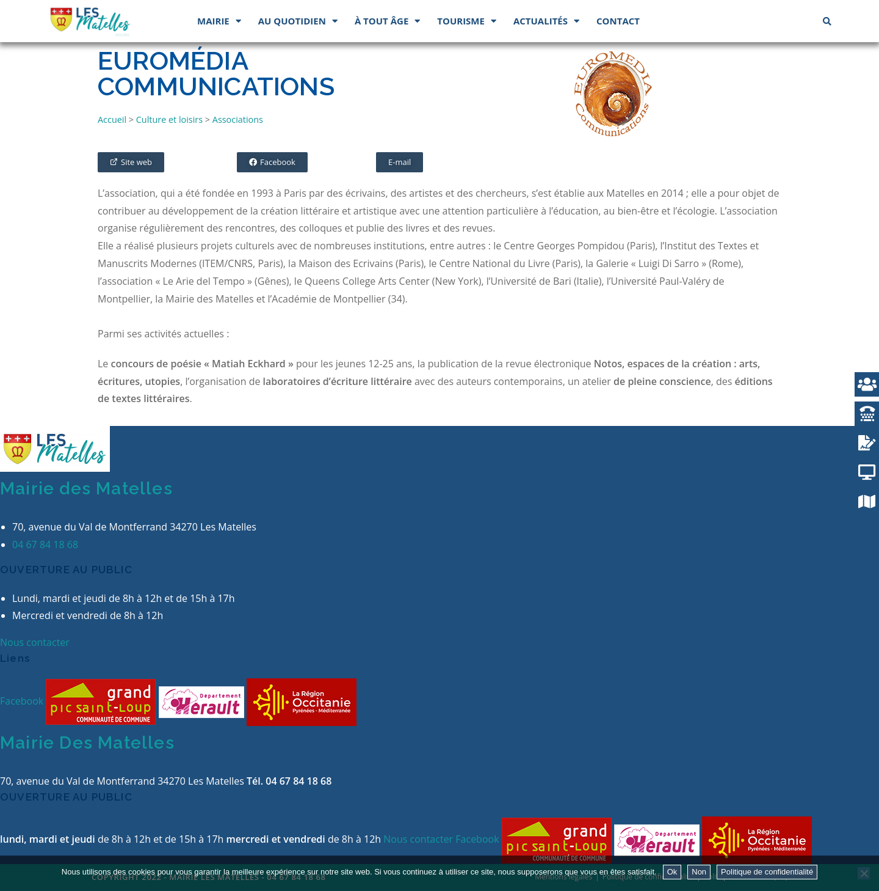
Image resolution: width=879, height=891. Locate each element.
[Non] (864, 873)
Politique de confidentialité (767, 871)
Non (699, 871)
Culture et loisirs (169, 119)
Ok (672, 871)
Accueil (112, 119)
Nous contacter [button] (35, 642)
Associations (237, 119)
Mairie (219, 21)
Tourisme (466, 21)
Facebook (23, 701)
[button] (131, 162)
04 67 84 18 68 (45, 544)
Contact (618, 21)
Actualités (546, 21)
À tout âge (387, 21)
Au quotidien (298, 21)
